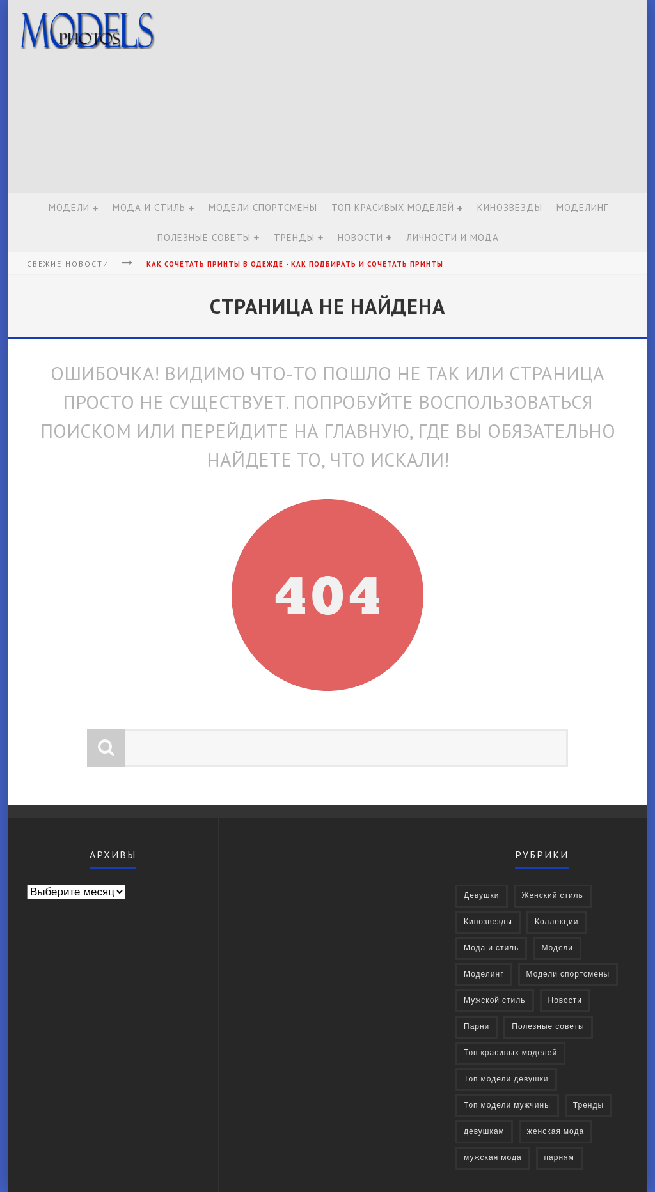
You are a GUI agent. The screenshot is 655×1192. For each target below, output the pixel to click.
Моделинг (582, 207)
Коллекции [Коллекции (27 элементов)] (557, 922)
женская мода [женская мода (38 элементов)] (555, 1131)
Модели (69, 207)
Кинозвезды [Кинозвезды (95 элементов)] (488, 922)
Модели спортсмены (263, 207)
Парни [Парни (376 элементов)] (476, 1027)
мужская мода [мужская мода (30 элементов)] (493, 1158)
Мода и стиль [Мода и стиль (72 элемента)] (491, 948)
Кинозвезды (509, 207)
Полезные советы (204, 237)
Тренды (294, 237)
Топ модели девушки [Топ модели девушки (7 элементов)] (506, 1079)
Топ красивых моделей (392, 207)
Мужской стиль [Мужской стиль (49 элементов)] (495, 1000)
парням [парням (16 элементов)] (559, 1158)
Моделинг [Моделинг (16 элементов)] (484, 974)
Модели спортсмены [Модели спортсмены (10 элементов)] (568, 974)
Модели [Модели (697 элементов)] (557, 948)
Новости (360, 237)
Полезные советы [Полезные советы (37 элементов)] (548, 1027)
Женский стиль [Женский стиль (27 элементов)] (552, 896)
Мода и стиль (149, 207)
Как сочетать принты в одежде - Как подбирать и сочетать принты (294, 263)
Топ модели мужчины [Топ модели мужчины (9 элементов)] (507, 1105)
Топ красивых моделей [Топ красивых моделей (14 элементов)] (510, 1053)
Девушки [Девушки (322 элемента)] (482, 896)
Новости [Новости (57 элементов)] (565, 1000)
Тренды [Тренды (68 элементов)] (588, 1105)
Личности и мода (452, 237)
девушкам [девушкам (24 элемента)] (484, 1131)
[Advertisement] (408, 97)
